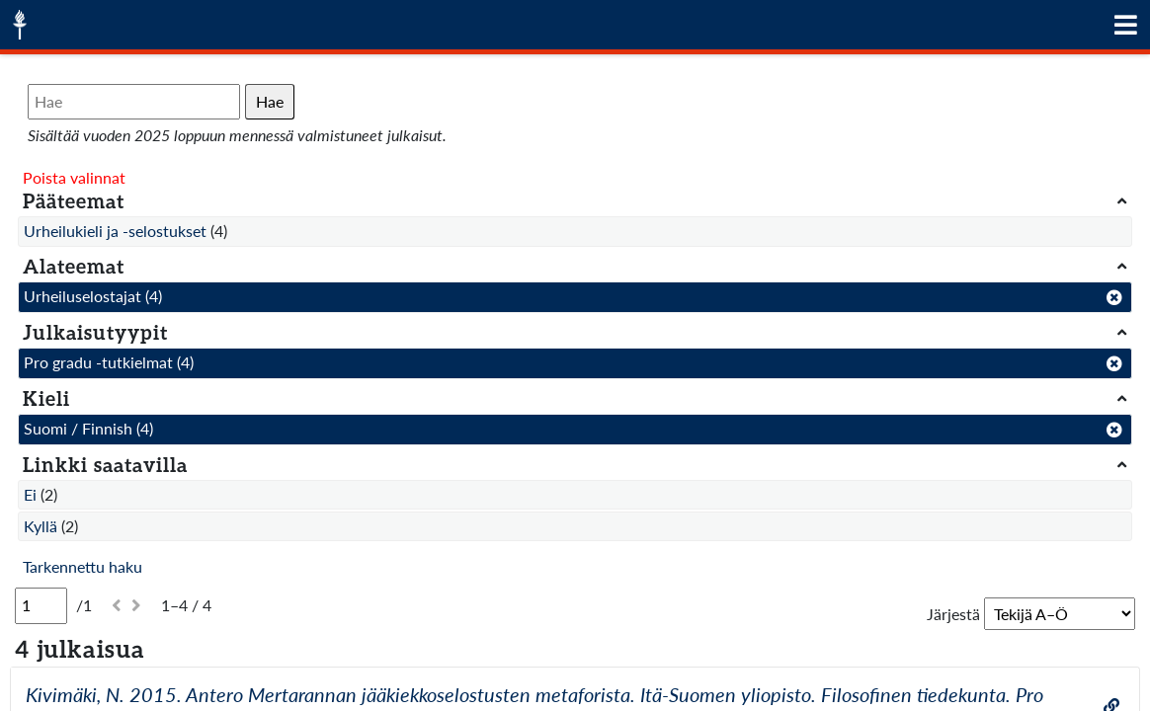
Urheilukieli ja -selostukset (115, 230)
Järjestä (953, 613)
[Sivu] (41, 605)
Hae (270, 101)
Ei (30, 494)
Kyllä (40, 525)
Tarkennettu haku (82, 566)
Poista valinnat (74, 177)
